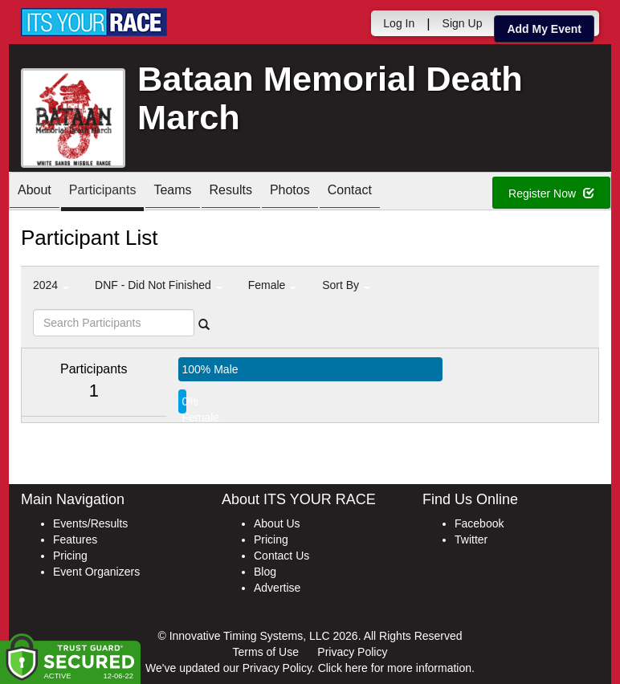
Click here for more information (394, 668)
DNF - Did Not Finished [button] (158, 285)
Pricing (70, 555)
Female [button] (272, 285)
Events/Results (90, 523)
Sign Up (463, 23)
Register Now (551, 193)
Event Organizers (96, 571)
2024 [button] (51, 285)
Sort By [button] (346, 285)
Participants (103, 192)
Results (231, 192)
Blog (265, 571)
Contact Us (281, 555)
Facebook (479, 523)
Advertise (277, 587)
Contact (350, 192)
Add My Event (544, 28)
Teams (172, 192)
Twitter (471, 539)
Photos (290, 192)
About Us (277, 523)
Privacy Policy (352, 651)
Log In (398, 23)
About (34, 192)
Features (75, 539)
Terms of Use (266, 651)
